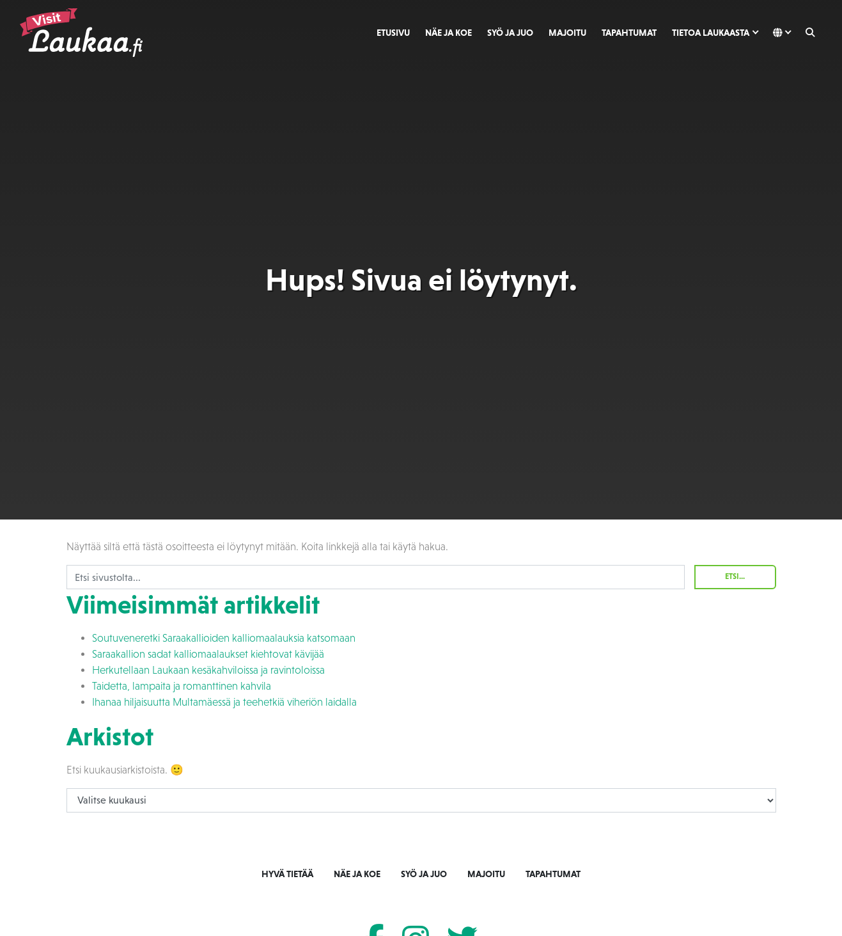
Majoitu (567, 33)
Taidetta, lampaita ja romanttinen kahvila (181, 686)
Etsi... (735, 576)
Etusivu (393, 33)
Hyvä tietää (287, 874)
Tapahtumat (629, 33)
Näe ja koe (448, 33)
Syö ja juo (510, 33)
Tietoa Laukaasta (710, 33)
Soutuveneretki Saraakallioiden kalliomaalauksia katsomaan (223, 638)
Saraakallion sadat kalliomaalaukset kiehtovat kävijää (208, 654)
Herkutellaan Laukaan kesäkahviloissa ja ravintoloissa (208, 670)
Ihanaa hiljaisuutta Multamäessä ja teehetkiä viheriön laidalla (224, 702)
